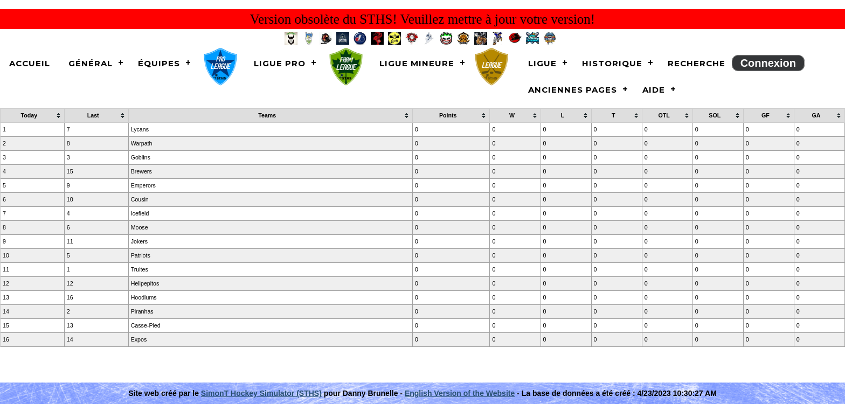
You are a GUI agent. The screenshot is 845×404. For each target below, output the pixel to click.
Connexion (768, 63)
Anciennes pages (572, 90)
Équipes (159, 63)
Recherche (696, 63)
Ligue (542, 63)
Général (90, 63)
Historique (612, 63)
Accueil (29, 63)
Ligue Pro (280, 63)
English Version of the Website (460, 393)
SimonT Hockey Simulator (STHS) (261, 393)
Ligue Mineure (416, 63)
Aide (653, 90)
